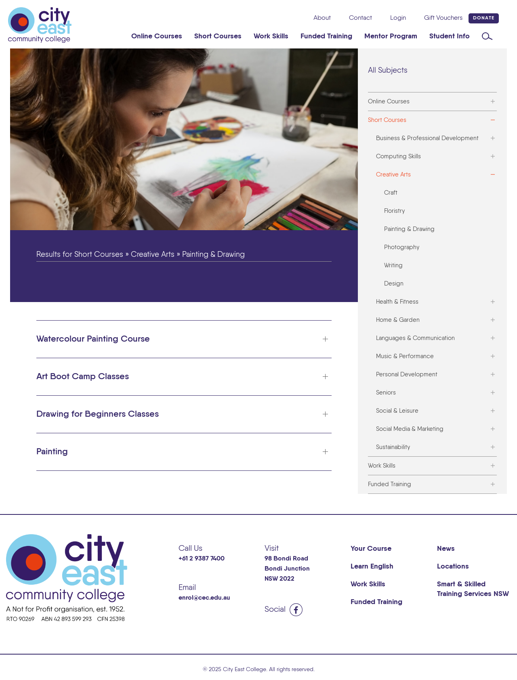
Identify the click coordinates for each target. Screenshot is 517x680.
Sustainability (393, 447)
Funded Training (326, 36)
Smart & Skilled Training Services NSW (473, 589)
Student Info (449, 36)
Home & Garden (398, 320)
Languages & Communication (415, 338)
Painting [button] (52, 451)
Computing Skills (398, 156)
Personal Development (406, 374)
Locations (453, 566)
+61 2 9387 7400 (202, 559)
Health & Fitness (397, 302)
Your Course (371, 548)
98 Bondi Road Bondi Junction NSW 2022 (287, 569)
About (322, 18)
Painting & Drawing (409, 229)
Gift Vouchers (443, 18)
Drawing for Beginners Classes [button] (97, 414)
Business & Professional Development (427, 138)
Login (398, 18)
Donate (483, 18)
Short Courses (218, 36)
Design (394, 284)
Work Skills (271, 36)
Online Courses (156, 36)
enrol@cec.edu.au (204, 598)
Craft (390, 193)
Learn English (372, 566)
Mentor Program (390, 36)
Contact (360, 18)
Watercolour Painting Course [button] (93, 339)
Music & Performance (405, 356)
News (446, 548)
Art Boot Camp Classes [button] (82, 376)
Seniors (386, 393)
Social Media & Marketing (409, 429)
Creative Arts (393, 175)
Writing (393, 265)
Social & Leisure (397, 411)
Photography (401, 247)
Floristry (394, 211)
